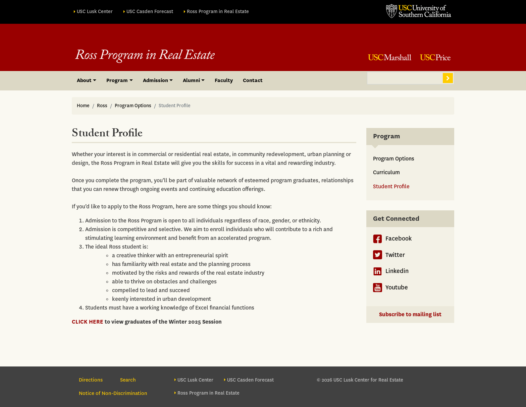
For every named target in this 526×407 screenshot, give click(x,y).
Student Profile (391, 186)
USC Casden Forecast (149, 11)
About (84, 80)
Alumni (191, 80)
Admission (155, 80)
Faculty (224, 80)
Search (448, 78)
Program (117, 80)
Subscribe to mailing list (410, 314)
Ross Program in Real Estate (218, 11)
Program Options (133, 106)
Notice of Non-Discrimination (113, 393)
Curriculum (386, 172)
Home (83, 106)
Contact (253, 80)
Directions (91, 380)
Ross (102, 106)
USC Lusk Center (95, 11)
